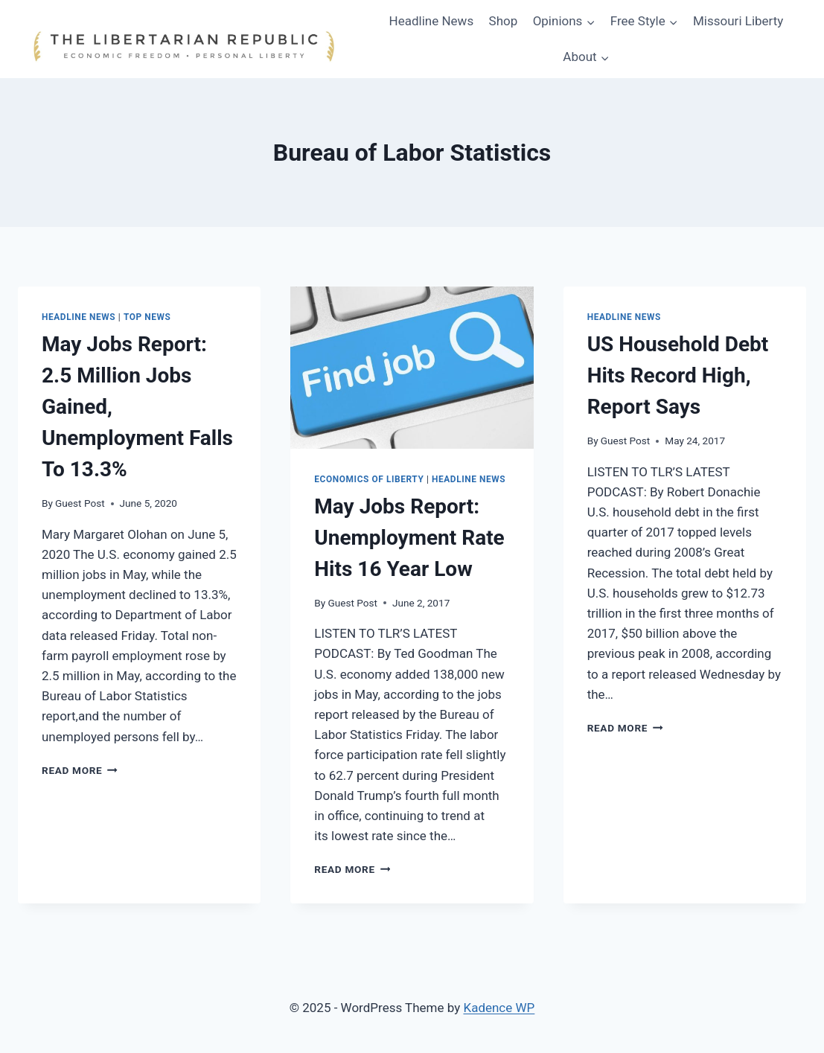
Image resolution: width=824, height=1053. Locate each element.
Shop (503, 20)
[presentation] (411, 368)
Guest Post (80, 503)
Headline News (431, 20)
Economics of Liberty (369, 479)
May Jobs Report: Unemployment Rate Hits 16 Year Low (409, 537)
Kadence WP (498, 1007)
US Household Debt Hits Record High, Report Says (678, 375)
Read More (80, 770)
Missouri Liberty (738, 20)
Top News (147, 317)
